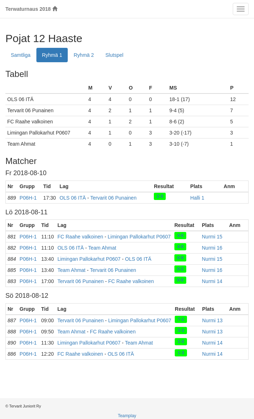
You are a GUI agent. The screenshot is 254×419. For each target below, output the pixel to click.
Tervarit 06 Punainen (113, 198)
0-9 (180, 257)
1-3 (181, 352)
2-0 (160, 196)
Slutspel (115, 55)
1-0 (181, 341)
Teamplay (127, 415)
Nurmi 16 (212, 248)
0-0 (180, 279)
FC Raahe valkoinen (80, 237)
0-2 (180, 268)
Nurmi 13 (212, 320)
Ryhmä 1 (52, 55)
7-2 (181, 319)
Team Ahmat (102, 248)
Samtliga (20, 55)
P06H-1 (27, 198)
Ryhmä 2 (84, 55)
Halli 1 (197, 198)
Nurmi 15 (212, 237)
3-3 (181, 330)
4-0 (180, 235)
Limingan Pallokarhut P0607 (139, 237)
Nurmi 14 (212, 281)
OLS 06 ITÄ (72, 198)
